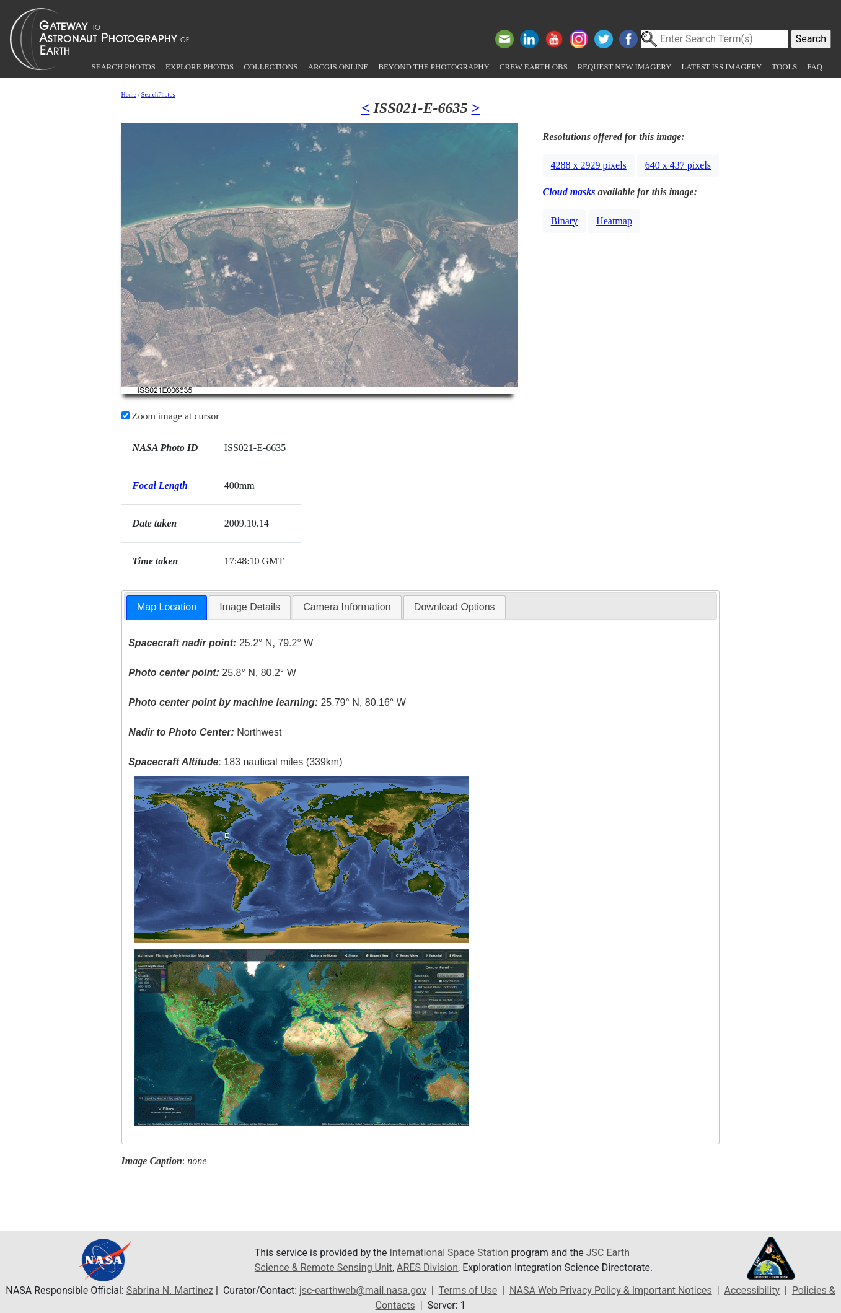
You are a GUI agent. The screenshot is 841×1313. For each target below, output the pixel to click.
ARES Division (427, 1267)
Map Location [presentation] (166, 607)
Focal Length (160, 485)
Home (128, 94)
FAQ (814, 67)
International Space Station (449, 1252)
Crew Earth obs (534, 67)
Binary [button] (564, 221)
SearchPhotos (158, 94)
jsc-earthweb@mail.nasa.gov (362, 1290)
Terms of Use (467, 1290)
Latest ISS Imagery (721, 67)
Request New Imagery (625, 67)
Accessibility (752, 1290)
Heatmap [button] (614, 221)
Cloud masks (569, 192)
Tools (784, 67)
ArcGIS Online (338, 67)
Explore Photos (199, 67)
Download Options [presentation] (454, 607)
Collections (270, 67)
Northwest (204, 732)
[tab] (166, 607)
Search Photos (124, 67)
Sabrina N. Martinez (169, 1290)
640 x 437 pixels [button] (678, 165)
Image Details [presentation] (249, 607)
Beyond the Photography (433, 67)
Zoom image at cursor (170, 416)
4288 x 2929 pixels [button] (589, 165)
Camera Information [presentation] (346, 607)
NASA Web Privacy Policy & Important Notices (610, 1290)
